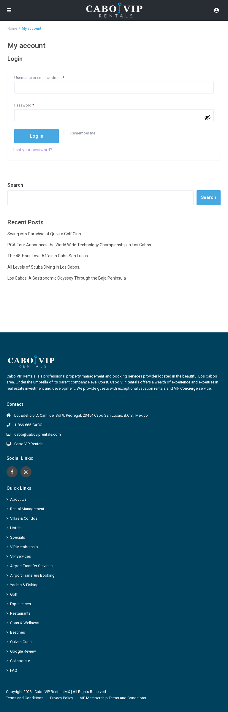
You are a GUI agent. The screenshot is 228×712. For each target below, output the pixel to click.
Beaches (17, 632)
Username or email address (46, 77)
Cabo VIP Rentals (28, 444)
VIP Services (20, 556)
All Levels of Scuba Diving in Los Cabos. (43, 267)
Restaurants (20, 613)
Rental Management (27, 509)
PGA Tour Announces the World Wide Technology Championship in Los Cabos (79, 244)
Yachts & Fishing (24, 585)
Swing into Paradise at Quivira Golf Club (44, 233)
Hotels (15, 528)
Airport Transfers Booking (32, 575)
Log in (36, 136)
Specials (17, 537)
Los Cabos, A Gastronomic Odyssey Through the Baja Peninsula (66, 278)
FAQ (13, 670)
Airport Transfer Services (31, 566)
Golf (14, 594)
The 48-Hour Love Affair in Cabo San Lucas (48, 255)
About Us (18, 499)
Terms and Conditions (24, 698)
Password (31, 104)
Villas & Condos (23, 518)
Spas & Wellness (24, 623)
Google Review (23, 651)
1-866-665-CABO (28, 425)
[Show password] (207, 117)
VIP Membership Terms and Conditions (113, 698)
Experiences (20, 604)
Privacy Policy (61, 698)
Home (12, 28)
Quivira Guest (21, 642)
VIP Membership (24, 547)
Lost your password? (32, 150)
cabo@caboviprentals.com (37, 434)
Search (15, 185)
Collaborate (20, 661)
